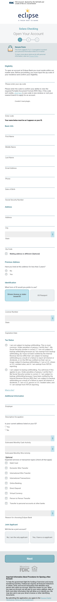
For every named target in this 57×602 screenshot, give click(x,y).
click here (18, 93)
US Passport (42, 295)
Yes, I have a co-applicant (42, 537)
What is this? (9, 390)
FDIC (24, 569)
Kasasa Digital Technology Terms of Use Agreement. (28, 599)
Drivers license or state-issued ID (17, 295)
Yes (11, 274)
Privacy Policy (33, 56)
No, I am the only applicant (17, 537)
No (11, 271)
